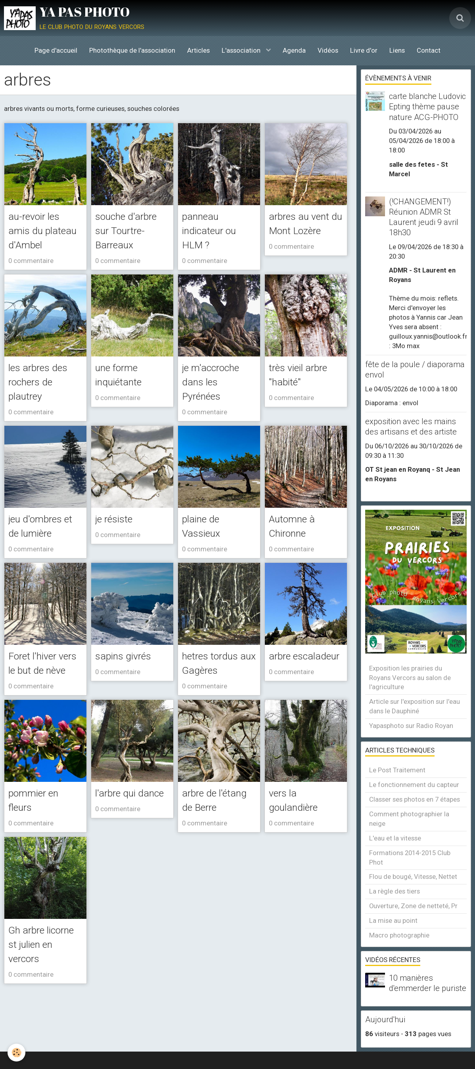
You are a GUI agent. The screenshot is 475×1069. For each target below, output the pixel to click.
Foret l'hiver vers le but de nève (41, 690)
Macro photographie (399, 935)
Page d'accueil (55, 50)
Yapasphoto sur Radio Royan (411, 726)
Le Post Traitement (397, 770)
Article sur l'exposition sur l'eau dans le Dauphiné (414, 706)
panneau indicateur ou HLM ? (214, 231)
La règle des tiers (394, 891)
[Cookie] (17, 1052)
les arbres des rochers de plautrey (43, 399)
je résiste (117, 537)
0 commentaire (31, 277)
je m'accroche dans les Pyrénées (216, 399)
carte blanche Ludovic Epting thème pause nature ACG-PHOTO (427, 106)
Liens (397, 50)
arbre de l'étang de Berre (206, 843)
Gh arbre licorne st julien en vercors (45, 996)
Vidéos (328, 50)
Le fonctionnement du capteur (414, 785)
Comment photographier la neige (409, 818)
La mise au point (393, 920)
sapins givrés (128, 675)
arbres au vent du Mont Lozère (304, 231)
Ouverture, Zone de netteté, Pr (413, 906)
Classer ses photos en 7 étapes (414, 799)
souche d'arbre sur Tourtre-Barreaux (132, 231)
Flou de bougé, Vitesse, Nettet (413, 876)
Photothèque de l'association (132, 50)
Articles (198, 50)
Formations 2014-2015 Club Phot (409, 857)
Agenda (294, 50)
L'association (242, 50)
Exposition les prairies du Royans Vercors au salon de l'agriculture (410, 677)
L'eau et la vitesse (395, 838)
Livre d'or (363, 50)
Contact (429, 50)
